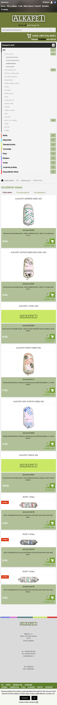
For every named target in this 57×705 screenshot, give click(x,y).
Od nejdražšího (39, 192)
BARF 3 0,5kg (28, 571)
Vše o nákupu (12, 6)
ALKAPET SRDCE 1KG (28, 455)
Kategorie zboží (28, 45)
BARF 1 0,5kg (28, 497)
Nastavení (25, 698)
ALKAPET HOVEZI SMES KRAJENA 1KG (28, 252)
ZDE (37, 702)
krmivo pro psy (25, 180)
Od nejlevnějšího (23, 192)
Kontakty (45, 6)
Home (3, 6)
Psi (17, 180)
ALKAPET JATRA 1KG (28, 306)
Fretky (40, 687)
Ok (34, 698)
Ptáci (23, 687)
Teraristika (14, 687)
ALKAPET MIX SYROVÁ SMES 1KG (28, 401)
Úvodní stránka (9, 180)
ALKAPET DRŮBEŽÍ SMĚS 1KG (28, 198)
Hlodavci (31, 687)
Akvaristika (17, 685)
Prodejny (4, 9)
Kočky (8, 685)
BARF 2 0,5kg (28, 534)
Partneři (38, 6)
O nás (20, 6)
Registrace (4, 2)
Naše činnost (28, 6)
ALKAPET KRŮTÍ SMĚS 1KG (28, 348)
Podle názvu (7, 192)
